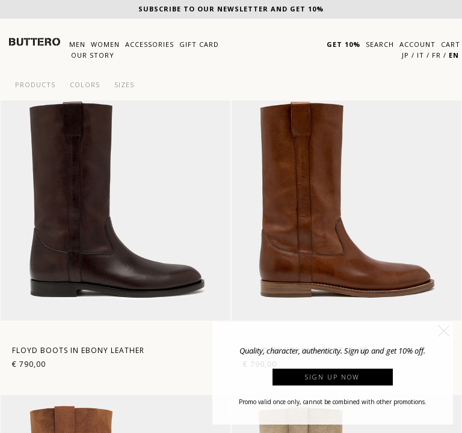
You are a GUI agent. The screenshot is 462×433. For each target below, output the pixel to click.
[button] (444, 331)
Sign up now (332, 376)
